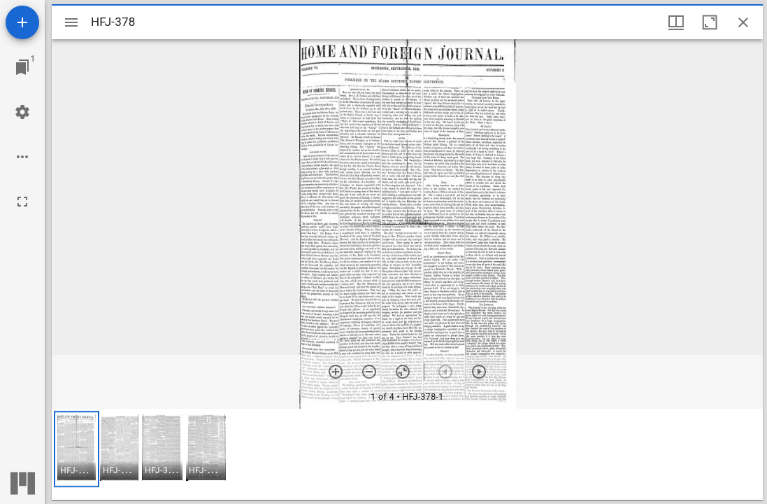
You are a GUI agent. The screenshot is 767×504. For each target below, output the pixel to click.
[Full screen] (22, 201)
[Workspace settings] (22, 112)
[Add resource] (22, 22)
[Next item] (479, 371)
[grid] (407, 454)
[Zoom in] (335, 371)
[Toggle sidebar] (71, 22)
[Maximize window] (709, 22)
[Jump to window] (22, 67)
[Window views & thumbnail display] (676, 22)
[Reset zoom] (403, 371)
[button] (76, 449)
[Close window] (743, 22)
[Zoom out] (369, 371)
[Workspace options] (22, 157)
